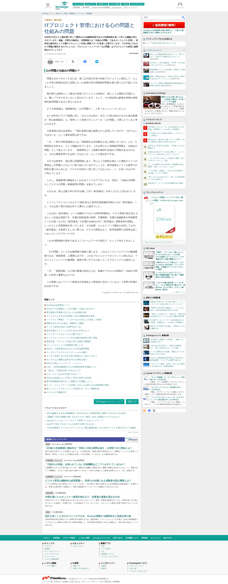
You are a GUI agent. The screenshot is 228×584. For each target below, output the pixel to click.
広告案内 (65, 582)
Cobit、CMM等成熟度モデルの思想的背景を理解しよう (71, 367)
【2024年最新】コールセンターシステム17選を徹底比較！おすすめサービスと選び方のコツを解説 (91, 428)
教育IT (104, 568)
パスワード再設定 (69, 538)
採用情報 (116, 582)
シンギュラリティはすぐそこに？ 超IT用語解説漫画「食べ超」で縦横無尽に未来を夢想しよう (170, 275)
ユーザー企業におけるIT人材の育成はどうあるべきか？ (71, 356)
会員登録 (56, 538)
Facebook (149, 410)
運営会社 (108, 582)
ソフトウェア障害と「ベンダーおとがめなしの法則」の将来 (73, 320)
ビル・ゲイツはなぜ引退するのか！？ (63, 374)
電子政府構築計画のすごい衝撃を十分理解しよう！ (69, 381)
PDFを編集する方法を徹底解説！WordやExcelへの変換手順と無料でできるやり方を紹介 (86, 413)
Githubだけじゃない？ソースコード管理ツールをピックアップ (74, 420)
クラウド (48, 546)
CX (102, 551)
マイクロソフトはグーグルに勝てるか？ (64, 334)
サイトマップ (155, 538)
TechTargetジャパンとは (101, 538)
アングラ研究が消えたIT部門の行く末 (63, 327)
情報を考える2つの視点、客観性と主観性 (65, 323)
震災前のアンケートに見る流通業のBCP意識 (165, 183)
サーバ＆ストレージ (52, 551)
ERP (103, 546)
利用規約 (144, 538)
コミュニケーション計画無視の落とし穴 (64, 345)
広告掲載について (131, 538)
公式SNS (57, 582)
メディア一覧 (47, 582)
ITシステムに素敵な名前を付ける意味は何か (66, 360)
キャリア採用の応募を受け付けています (161, 43)
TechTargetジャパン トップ (109, 401)
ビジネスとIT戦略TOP (56, 392)
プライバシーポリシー (90, 582)
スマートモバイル (52, 554)
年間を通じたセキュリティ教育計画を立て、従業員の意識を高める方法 (82, 497)
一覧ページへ (180, 292)
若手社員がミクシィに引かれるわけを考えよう (67, 330)
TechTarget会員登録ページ (58, 305)
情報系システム (107, 554)
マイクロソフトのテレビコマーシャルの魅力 (66, 352)
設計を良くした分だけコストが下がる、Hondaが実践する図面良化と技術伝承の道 (88, 516)
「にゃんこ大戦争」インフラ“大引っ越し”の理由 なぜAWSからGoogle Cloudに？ (166, 200)
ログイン (47, 538)
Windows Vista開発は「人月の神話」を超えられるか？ (70, 309)
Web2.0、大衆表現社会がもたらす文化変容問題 (67, 349)
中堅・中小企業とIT (81, 568)
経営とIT (132, 401)
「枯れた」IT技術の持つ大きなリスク (63, 370)
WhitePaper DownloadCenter (132, 440)
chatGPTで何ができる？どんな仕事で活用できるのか (70, 424)
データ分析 (105, 549)
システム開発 (50, 566)
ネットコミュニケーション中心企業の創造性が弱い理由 (71, 338)
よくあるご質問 (84, 538)
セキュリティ (78, 546)
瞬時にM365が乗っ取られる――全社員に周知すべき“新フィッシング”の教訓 (173, 99)
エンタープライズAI (109, 557)
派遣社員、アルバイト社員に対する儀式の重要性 (68, 341)
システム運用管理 (52, 559)
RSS (144, 410)
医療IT (104, 566)
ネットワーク (50, 557)
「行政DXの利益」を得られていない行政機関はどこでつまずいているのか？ (85, 464)
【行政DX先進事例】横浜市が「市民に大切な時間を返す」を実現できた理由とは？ (88, 448)
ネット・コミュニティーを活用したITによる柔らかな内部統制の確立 (77, 385)
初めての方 (167, 538)
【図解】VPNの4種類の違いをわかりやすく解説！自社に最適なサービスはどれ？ (83, 417)
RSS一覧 (133, 568)
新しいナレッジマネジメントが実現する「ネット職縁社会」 (73, 389)
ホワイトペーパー (137, 566)
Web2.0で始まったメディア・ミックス (63, 363)
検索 (183, 17)
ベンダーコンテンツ (154, 50)
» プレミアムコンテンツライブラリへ (158, 242)
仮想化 (47, 549)
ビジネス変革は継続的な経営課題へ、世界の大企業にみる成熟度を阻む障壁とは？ (88, 480)
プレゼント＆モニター (138, 571)
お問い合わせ (117, 538)
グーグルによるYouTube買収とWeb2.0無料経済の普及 (70, 316)
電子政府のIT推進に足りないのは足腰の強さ (66, 312)
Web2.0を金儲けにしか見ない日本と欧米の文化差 (68, 378)
